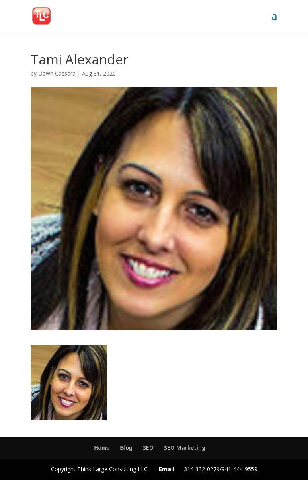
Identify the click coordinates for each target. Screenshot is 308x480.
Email (166, 469)
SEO (148, 447)
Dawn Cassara (57, 73)
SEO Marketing (184, 447)
